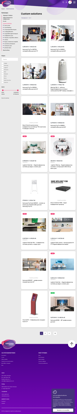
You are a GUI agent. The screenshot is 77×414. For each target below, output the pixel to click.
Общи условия (4, 359)
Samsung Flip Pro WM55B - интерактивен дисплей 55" (30, 88)
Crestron (5, 82)
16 (30, 17)
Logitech (5, 67)
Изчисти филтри (5, 98)
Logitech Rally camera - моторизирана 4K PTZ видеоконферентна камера (62, 243)
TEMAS (4, 63)
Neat (4, 71)
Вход (39, 355)
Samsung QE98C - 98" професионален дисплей (61, 321)
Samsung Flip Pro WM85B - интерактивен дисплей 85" (58, 126)
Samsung (5, 65)
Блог (2, 365)
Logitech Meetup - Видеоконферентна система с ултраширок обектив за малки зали (61, 166)
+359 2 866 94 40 (5, 394)
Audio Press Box (6, 80)
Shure (4, 76)
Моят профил (41, 359)
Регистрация (41, 357)
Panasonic (5, 69)
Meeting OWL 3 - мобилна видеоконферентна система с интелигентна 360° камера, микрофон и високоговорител (62, 89)
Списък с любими (42, 361)
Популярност (24, 17)
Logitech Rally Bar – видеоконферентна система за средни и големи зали (34, 165)
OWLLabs (5, 74)
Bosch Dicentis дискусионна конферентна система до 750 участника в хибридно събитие (34, 126)
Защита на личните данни (7, 361)
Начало (3, 8)
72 (55, 333)
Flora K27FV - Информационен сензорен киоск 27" (34, 320)
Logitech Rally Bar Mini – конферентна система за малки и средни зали (33, 243)
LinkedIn (3, 403)
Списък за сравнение (43, 363)
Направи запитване (33, 122)
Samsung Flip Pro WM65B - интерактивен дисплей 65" (58, 50)
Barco (4, 78)
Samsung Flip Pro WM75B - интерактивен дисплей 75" (30, 50)
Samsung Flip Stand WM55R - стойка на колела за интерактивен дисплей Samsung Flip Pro (34, 204)
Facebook (3, 401)
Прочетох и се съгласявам (63, 410)
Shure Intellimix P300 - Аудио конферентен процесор (59, 203)
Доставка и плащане (6, 363)
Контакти (4, 355)
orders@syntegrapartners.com (8, 381)
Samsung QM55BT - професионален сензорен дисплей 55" (32, 281)
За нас (3, 357)
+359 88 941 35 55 (5, 396)
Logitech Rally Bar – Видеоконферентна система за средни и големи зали (62, 283)
